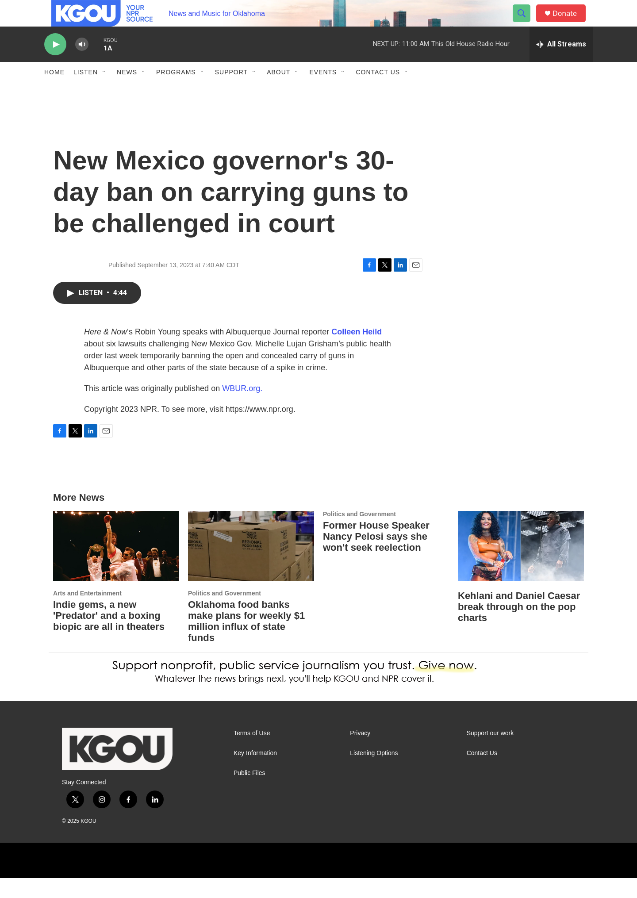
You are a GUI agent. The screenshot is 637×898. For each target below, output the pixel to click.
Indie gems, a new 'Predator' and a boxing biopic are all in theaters (109, 635)
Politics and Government (224, 613)
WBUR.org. (242, 408)
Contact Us (378, 92)
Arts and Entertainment (87, 613)
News (127, 92)
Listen (85, 92)
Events (323, 92)
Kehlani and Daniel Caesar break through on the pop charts (519, 626)
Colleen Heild (356, 351)
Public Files (249, 793)
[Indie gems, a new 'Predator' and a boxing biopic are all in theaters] (116, 566)
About (278, 92)
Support (231, 92)
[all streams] (561, 64)
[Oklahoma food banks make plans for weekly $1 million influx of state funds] (251, 566)
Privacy (360, 753)
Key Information (255, 773)
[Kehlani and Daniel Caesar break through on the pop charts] (521, 566)
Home (54, 92)
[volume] (81, 64)
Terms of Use (252, 753)
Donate (570, 23)
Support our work (490, 753)
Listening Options (374, 773)
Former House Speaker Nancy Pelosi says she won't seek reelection (376, 556)
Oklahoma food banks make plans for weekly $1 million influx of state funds (246, 641)
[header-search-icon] (525, 23)
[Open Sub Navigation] (104, 92)
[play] (55, 64)
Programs (176, 92)
